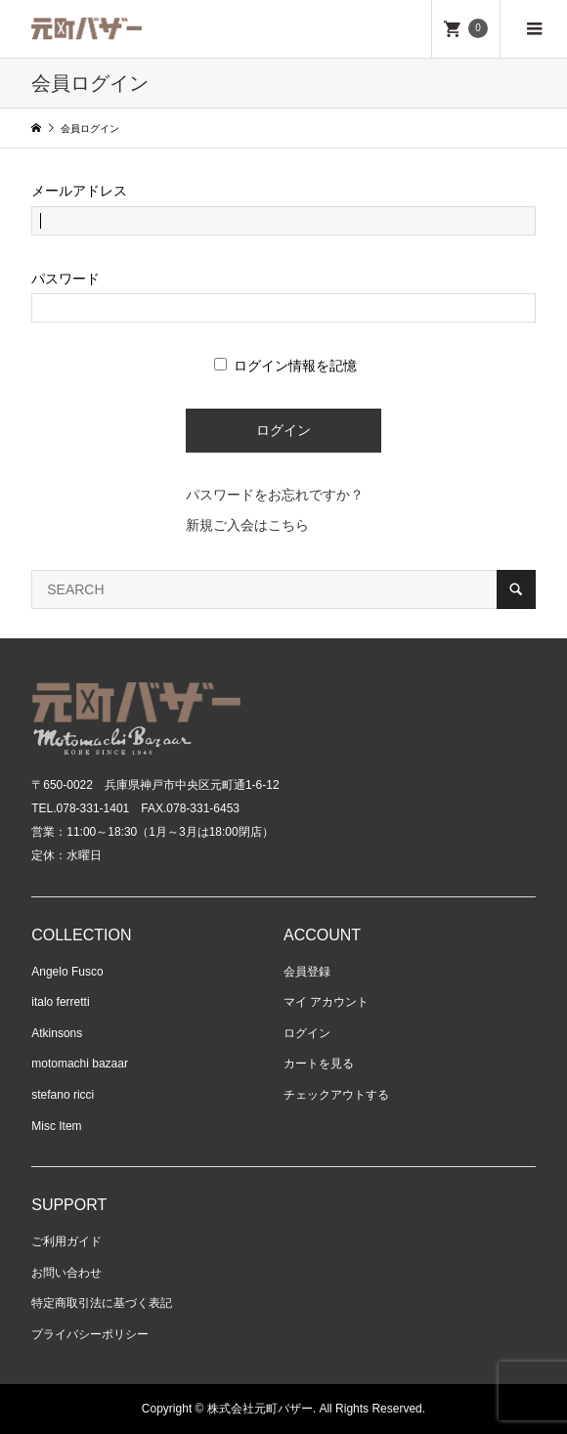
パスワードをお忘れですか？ (275, 494)
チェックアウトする (336, 1095)
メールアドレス (79, 190)
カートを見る (319, 1063)
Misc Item (56, 1126)
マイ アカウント (326, 1002)
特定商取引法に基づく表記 (101, 1303)
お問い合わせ (66, 1273)
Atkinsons (56, 1033)
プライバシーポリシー (90, 1334)
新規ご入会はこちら (247, 525)
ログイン (307, 1033)
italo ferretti (60, 1002)
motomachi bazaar (79, 1063)
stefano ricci (62, 1095)
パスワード (65, 278)
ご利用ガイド (66, 1241)
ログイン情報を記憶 (285, 365)
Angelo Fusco (67, 971)
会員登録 (307, 971)
